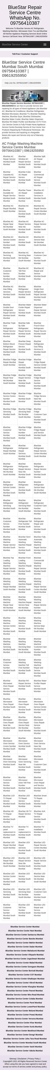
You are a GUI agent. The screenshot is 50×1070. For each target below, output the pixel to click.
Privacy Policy (34, 1059)
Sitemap (12, 1059)
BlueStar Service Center (15, 44)
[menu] (45, 44)
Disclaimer (22, 1059)
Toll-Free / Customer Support (25, 54)
